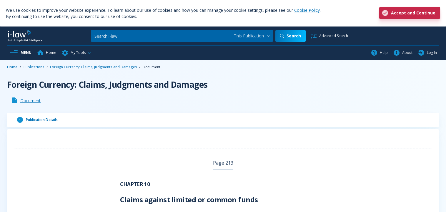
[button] (76, 53)
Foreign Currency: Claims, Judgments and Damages (93, 66)
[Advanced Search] (329, 36)
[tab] (26, 100)
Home (12, 66)
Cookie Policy (307, 10)
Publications (34, 66)
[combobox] (251, 36)
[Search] (160, 36)
